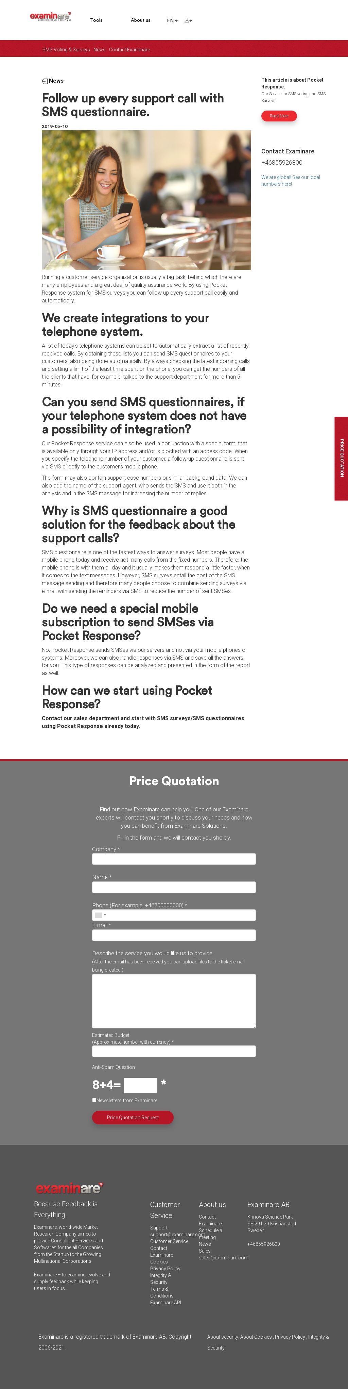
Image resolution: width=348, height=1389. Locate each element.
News (99, 49)
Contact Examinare (129, 49)
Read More (279, 116)
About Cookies (256, 1337)
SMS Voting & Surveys (66, 49)
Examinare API (165, 1302)
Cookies (159, 1261)
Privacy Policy (165, 1268)
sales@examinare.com (223, 1257)
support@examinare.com (177, 1234)
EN (172, 20)
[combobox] (100, 915)
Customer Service (169, 1241)
